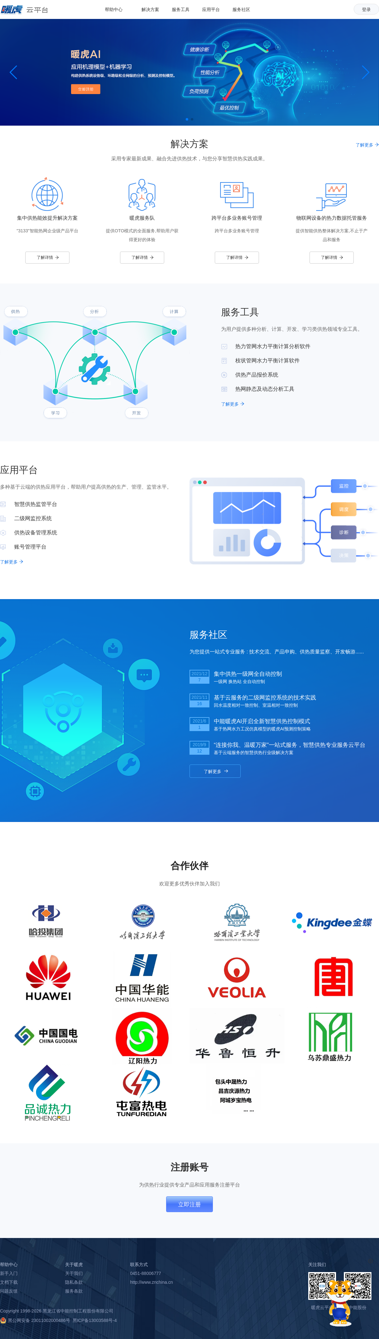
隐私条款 (74, 1282)
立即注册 (189, 1204)
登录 (366, 9)
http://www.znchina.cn (151, 1282)
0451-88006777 (145, 1273)
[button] (187, 119)
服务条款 (74, 1291)
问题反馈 (9, 1291)
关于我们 (74, 1273)
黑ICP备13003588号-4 (95, 1320)
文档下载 (9, 1282)
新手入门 (9, 1273)
